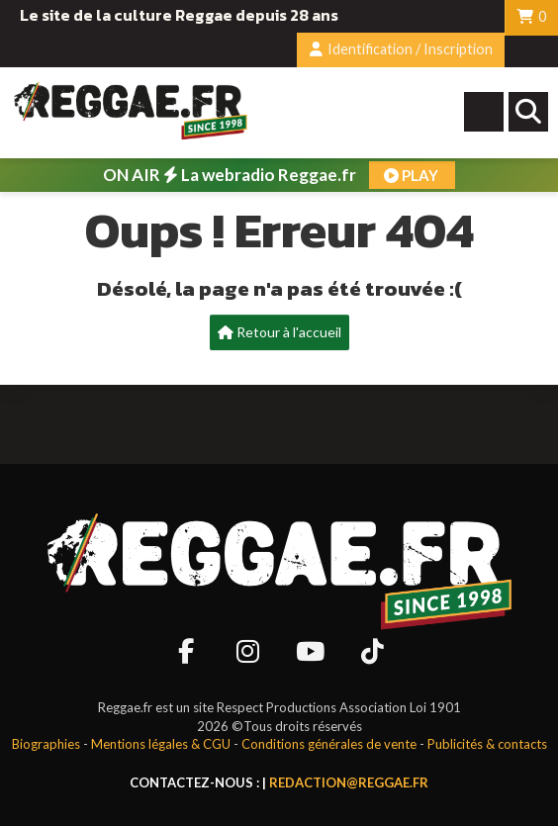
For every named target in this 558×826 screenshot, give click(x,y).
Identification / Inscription (401, 49)
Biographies (46, 744)
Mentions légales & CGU (161, 744)
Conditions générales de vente (329, 744)
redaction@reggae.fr (348, 782)
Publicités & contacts (487, 744)
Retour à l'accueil (279, 331)
